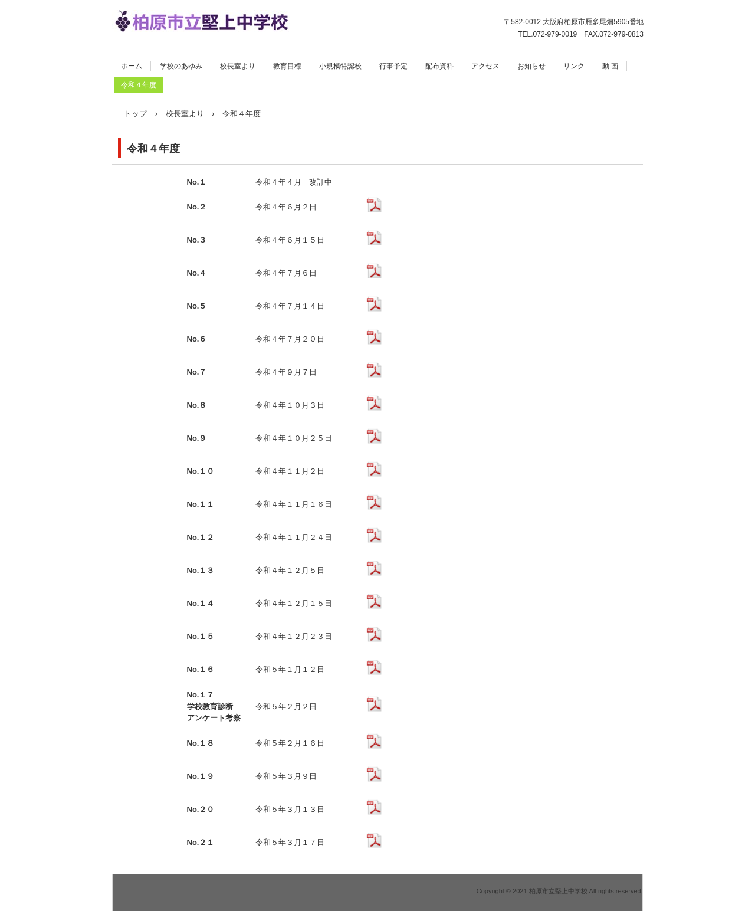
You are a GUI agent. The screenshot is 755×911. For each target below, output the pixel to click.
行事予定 (393, 66)
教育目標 (287, 66)
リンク (574, 66)
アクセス (485, 66)
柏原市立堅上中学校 (239, 23)
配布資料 (439, 66)
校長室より (237, 66)
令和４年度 (138, 85)
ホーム (131, 66)
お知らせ (531, 66)
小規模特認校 (340, 66)
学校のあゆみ (181, 66)
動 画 (610, 66)
